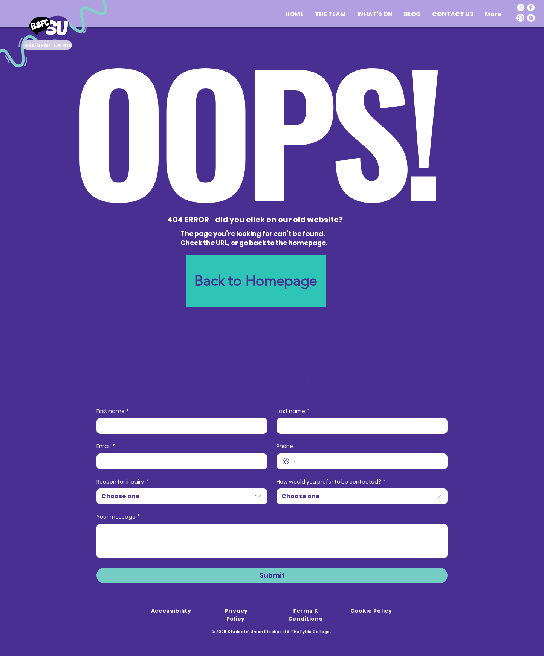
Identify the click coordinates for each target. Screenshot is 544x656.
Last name (293, 411)
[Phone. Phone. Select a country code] (288, 461)
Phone (285, 446)
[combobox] (181, 496)
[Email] (180, 461)
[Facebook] (531, 7)
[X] (520, 7)
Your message (118, 517)
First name (112, 411)
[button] (374, 14)
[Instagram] (520, 18)
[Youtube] (531, 18)
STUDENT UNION (48, 45)
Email (105, 446)
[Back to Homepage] (256, 281)
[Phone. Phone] (369, 461)
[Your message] (272, 541)
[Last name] (360, 425)
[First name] (180, 425)
